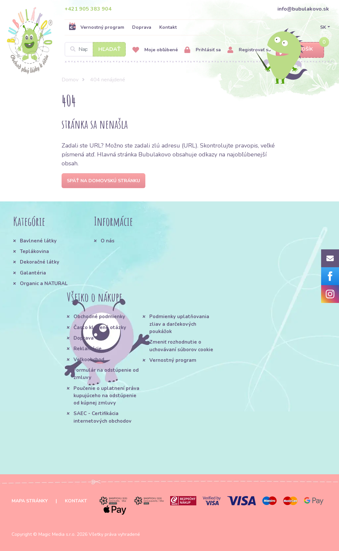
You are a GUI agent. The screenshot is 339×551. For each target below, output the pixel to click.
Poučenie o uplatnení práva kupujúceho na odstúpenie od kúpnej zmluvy (106, 395)
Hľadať (109, 49)
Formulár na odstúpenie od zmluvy (106, 374)
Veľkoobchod (88, 359)
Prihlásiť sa (202, 50)
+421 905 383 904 (88, 9)
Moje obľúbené (155, 50)
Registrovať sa (249, 50)
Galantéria (33, 273)
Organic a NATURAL (44, 283)
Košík (300, 49)
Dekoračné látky (39, 262)
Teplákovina (34, 251)
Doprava (141, 27)
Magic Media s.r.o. (56, 534)
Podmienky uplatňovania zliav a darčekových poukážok (179, 324)
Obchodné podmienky (99, 316)
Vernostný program (96, 27)
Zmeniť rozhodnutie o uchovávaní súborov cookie (181, 346)
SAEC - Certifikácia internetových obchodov (102, 417)
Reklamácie (87, 348)
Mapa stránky (30, 501)
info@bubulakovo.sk (303, 9)
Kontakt (168, 27)
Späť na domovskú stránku (103, 181)
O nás (108, 240)
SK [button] (323, 27)
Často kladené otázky (99, 327)
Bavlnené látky (38, 240)
